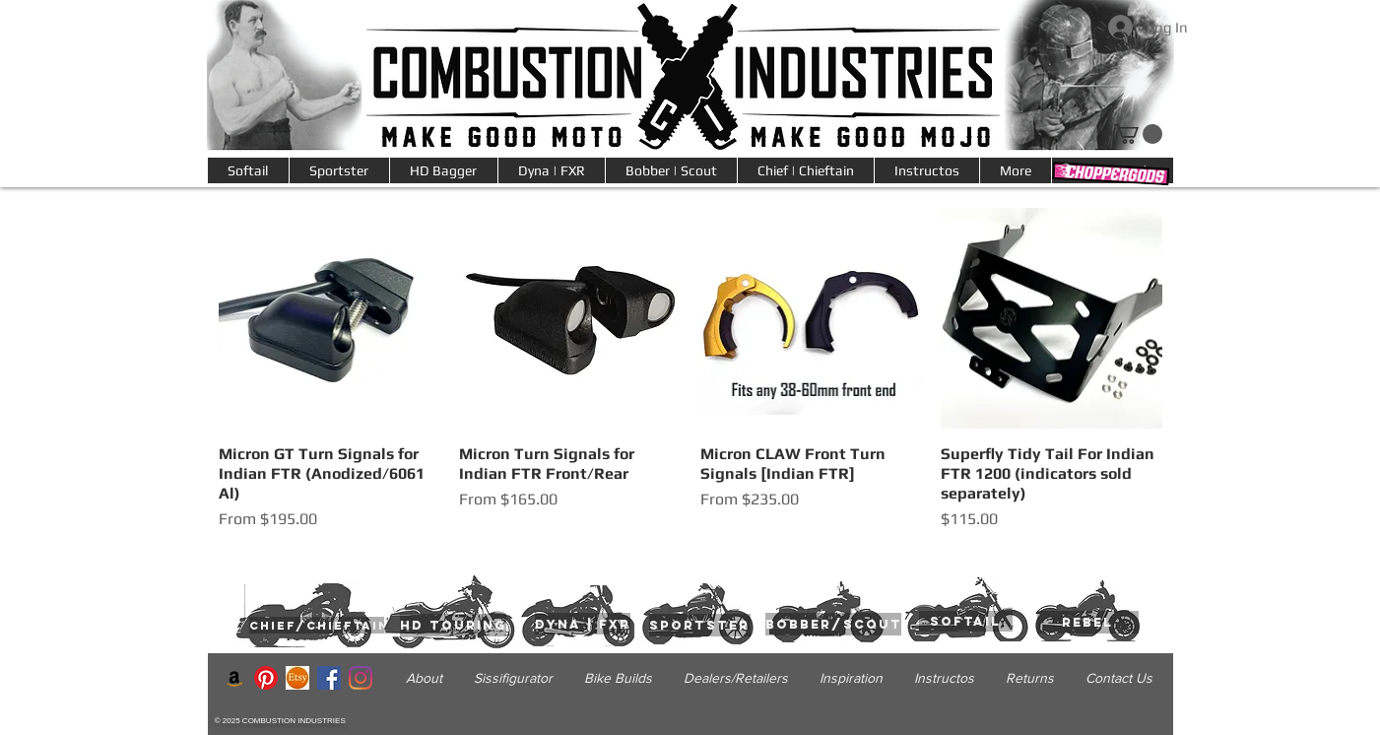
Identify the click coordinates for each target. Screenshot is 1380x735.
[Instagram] (360, 678)
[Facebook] (329, 678)
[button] (1015, 170)
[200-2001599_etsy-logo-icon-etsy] (297, 678)
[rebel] (1088, 622)
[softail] (966, 621)
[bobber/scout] (833, 624)
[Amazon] (234, 678)
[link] (1138, 134)
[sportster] (700, 625)
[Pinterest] (266, 678)
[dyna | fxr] (582, 624)
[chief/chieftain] (319, 625)
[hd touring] (453, 625)
